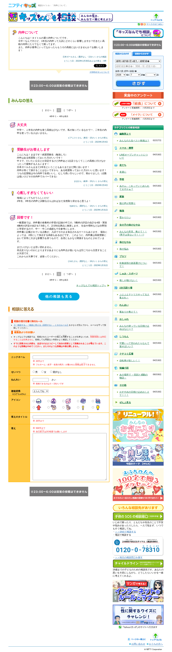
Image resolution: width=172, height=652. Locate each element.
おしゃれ (124, 319)
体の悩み (124, 249)
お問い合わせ (138, 644)
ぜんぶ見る (125, 402)
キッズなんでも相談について (138, 33)
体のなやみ (125, 242)
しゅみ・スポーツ (128, 273)
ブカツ (122, 256)
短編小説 (124, 368)
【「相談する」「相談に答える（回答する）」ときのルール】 (41, 325)
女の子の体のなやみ (129, 225)
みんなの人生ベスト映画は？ (134, 140)
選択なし (57, 372)
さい (52, 379)
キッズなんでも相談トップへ (91, 285)
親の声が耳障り (127, 203)
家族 (121, 196)
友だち (122, 165)
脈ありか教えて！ (128, 311)
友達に (122, 172)
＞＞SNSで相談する (125, 531)
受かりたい (125, 217)
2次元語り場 (125, 287)
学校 (121, 179)
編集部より (125, 134)
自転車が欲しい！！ (129, 360)
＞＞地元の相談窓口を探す (129, 557)
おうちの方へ (156, 644)
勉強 (121, 210)
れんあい (124, 305)
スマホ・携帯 (126, 148)
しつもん (124, 336)
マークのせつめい (154, 24)
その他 (122, 385)
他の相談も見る (59, 296)
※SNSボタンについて (99, 72)
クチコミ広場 (126, 353)
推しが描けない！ (128, 280)
